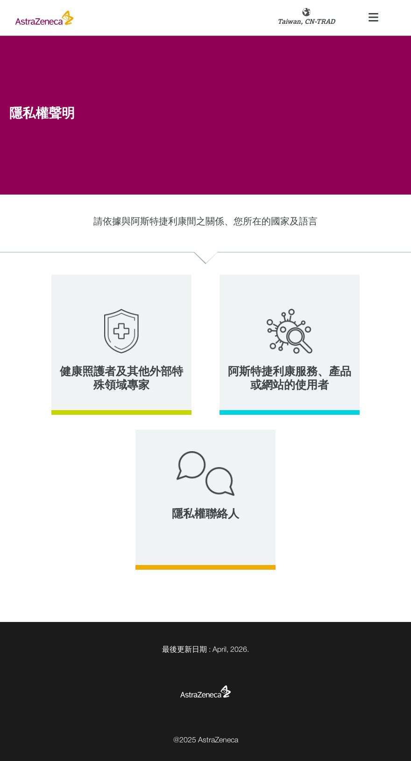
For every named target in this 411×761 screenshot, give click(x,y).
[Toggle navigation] (373, 18)
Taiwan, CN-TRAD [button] (306, 22)
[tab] (121, 345)
